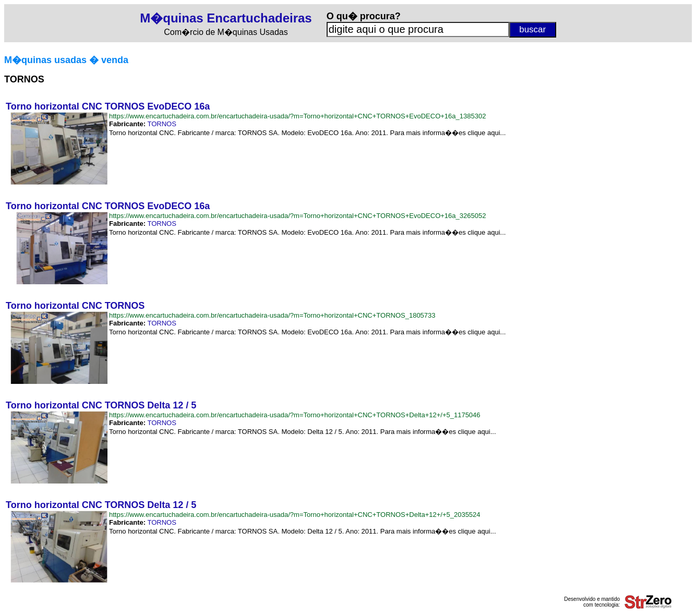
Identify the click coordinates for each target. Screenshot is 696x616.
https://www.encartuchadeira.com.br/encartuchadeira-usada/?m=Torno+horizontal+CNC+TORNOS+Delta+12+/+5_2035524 (295, 514)
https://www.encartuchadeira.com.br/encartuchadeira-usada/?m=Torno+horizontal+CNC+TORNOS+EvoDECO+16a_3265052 (297, 216)
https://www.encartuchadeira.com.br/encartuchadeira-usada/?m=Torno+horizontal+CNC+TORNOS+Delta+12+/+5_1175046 (295, 415)
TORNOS (161, 124)
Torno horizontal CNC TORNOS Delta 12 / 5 (101, 405)
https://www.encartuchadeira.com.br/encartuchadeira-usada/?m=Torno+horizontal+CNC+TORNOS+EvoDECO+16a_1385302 (297, 116)
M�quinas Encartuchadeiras (225, 18)
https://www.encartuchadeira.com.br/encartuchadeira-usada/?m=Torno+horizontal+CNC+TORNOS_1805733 (272, 315)
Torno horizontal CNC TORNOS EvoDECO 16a (108, 106)
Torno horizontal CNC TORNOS (75, 305)
